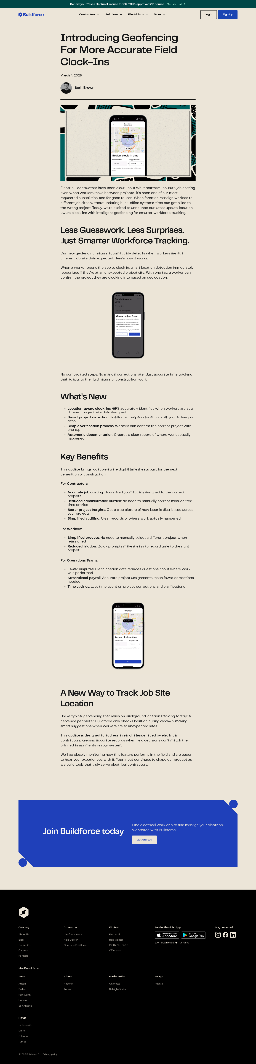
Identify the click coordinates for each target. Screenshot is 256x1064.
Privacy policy (50, 1054)
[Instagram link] (219, 935)
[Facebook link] (226, 935)
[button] (89, 14)
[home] (31, 14)
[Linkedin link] (234, 935)
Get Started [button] (144, 840)
